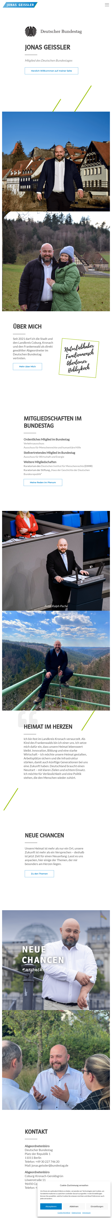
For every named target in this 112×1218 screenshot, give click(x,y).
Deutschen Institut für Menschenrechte (62, 466)
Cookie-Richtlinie (64, 1213)
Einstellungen (97, 1206)
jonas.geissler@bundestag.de (50, 1165)
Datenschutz (76, 1213)
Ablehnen (74, 1206)
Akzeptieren (50, 1206)
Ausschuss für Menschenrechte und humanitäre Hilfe (52, 447)
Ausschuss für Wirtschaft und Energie (44, 456)
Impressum (86, 1213)
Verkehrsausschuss (34, 443)
